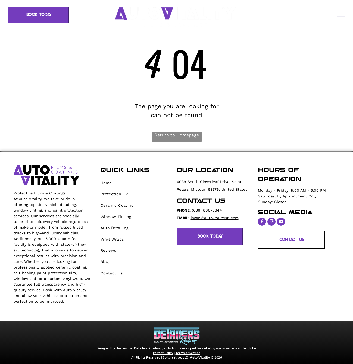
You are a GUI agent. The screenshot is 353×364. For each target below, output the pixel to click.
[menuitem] (135, 183)
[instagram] (271, 222)
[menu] (341, 14)
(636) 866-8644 (207, 210)
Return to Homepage (176, 135)
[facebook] (262, 222)
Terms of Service (188, 352)
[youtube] (281, 222)
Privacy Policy (163, 352)
